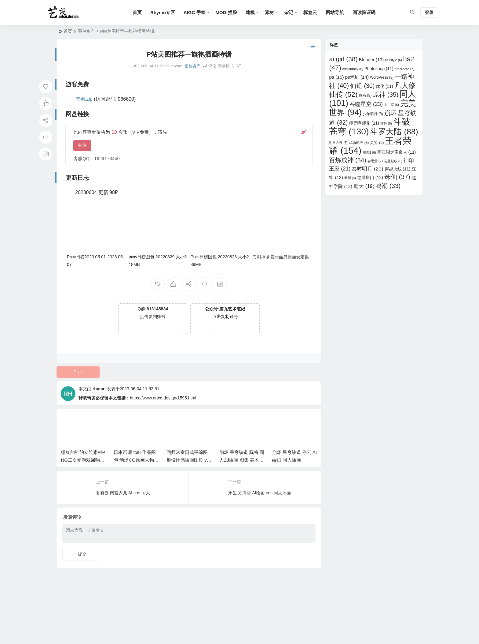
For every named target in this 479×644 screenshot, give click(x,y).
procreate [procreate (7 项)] (404, 69)
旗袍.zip (84, 99)
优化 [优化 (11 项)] (384, 86)
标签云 (310, 12)
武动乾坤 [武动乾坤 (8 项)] (359, 142)
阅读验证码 (364, 12)
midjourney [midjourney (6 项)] (352, 69)
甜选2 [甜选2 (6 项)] (369, 152)
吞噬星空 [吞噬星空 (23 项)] (366, 104)
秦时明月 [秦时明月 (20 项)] (367, 169)
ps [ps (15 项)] (336, 77)
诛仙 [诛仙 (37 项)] (397, 176)
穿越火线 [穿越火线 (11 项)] (398, 169)
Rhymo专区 (162, 12)
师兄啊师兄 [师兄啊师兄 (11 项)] (364, 123)
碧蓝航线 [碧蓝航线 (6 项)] (393, 161)
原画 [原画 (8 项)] (365, 95)
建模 (250, 12)
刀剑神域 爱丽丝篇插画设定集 (280, 256)
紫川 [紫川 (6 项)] (350, 178)
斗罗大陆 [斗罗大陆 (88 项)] (394, 131)
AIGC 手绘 (195, 12)
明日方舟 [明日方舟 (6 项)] (338, 142)
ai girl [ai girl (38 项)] (343, 58)
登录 (82, 145)
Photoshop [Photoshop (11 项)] (378, 68)
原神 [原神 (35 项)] (385, 94)
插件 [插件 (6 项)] (386, 123)
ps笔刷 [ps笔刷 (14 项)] (357, 77)
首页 (137, 12)
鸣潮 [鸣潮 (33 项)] (387, 185)
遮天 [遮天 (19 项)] (364, 186)
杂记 (288, 12)
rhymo (99, 388)
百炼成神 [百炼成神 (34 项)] (347, 160)
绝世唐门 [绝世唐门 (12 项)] (370, 177)
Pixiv (78, 371)
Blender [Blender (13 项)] (371, 59)
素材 (269, 12)
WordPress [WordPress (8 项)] (381, 77)
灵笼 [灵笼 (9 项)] (377, 142)
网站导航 (335, 12)
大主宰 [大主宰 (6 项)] (391, 105)
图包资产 (86, 31)
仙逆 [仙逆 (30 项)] (362, 85)
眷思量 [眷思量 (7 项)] (375, 161)
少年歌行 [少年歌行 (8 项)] (373, 114)
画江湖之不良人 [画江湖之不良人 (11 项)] (396, 152)
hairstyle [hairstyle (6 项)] (393, 60)
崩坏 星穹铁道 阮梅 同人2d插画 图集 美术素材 (242, 460)
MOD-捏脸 (226, 12)
